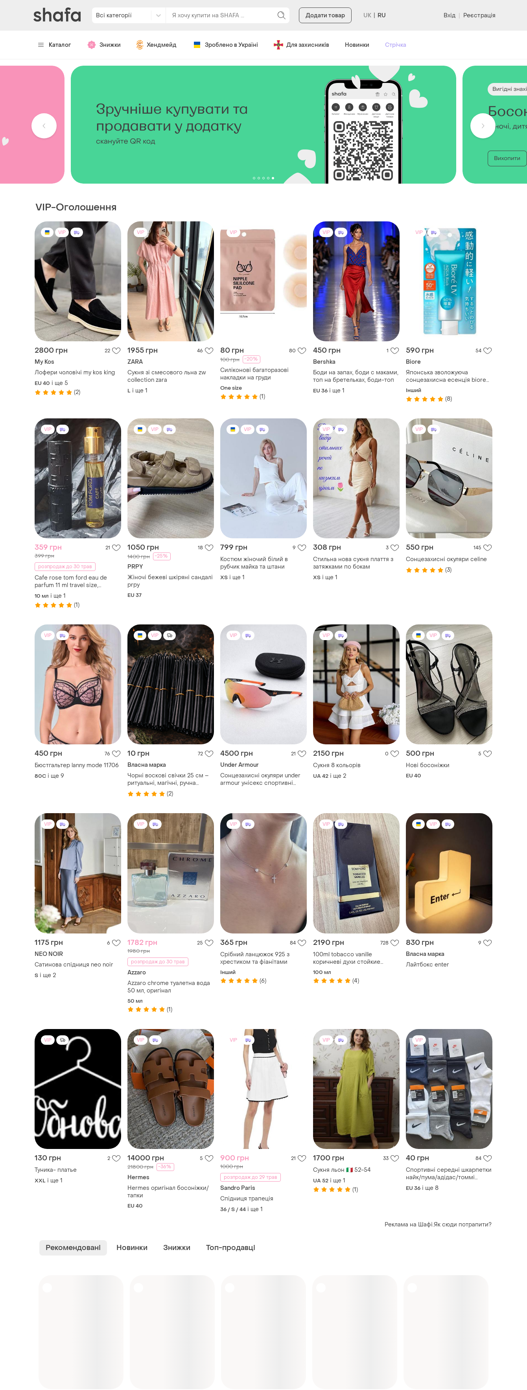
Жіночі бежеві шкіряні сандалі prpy (170, 581)
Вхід (449, 15)
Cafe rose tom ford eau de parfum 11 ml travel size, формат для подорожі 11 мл (73, 581)
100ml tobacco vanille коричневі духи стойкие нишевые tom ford (346, 958)
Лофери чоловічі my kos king (75, 372)
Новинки (357, 45)
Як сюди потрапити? (463, 1224)
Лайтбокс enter (427, 964)
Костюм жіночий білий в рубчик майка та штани (254, 563)
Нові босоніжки (428, 765)
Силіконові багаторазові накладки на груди (254, 373)
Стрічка (395, 45)
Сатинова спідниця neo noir (74, 964)
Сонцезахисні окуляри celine (446, 559)
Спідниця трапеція (246, 1198)
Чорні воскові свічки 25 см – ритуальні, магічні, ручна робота (167, 779)
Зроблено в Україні (225, 45)
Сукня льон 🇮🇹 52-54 (342, 1170)
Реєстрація (479, 15)
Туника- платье (56, 1170)
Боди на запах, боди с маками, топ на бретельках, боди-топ (355, 376)
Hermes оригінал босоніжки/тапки (168, 1191)
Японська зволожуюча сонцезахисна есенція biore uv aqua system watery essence (446, 376)
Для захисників (301, 45)
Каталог (54, 45)
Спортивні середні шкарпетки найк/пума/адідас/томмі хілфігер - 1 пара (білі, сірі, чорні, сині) (449, 1173)
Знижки (104, 45)
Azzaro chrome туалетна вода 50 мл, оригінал (168, 986)
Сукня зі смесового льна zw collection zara (166, 376)
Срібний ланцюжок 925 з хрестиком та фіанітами (254, 958)
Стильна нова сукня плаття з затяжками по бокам (353, 563)
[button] (44, 125)
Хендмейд (156, 45)
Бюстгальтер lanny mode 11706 (77, 765)
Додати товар (325, 15)
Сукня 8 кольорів (337, 765)
